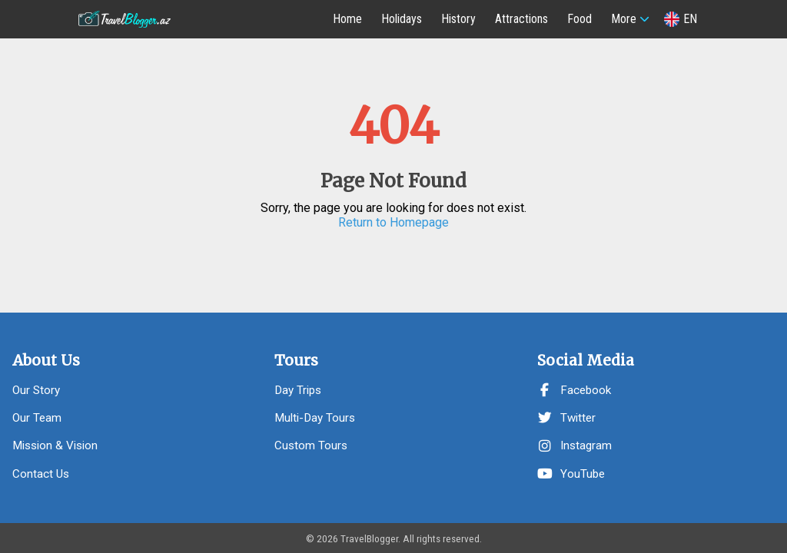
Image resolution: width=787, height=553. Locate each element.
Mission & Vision (55, 445)
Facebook (574, 390)
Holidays (401, 19)
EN (680, 19)
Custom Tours (310, 445)
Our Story (36, 390)
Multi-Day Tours (314, 418)
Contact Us (40, 474)
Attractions (521, 19)
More (623, 19)
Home (347, 19)
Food (579, 19)
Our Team (36, 418)
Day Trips (297, 390)
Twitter (566, 418)
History (458, 19)
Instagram (574, 445)
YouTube (571, 474)
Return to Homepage (393, 222)
